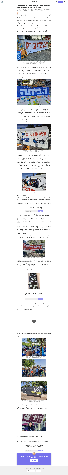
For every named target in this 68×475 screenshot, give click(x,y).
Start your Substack (31, 470)
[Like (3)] (18, 15)
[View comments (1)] (21, 15)
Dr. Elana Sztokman (22, 12)
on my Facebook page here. (37, 436)
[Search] (55, 2)
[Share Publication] (57, 2)
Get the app (38, 470)
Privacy (34, 468)
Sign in (65, 1)
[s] (34, 321)
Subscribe (60, 1)
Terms (37, 468)
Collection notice (41, 468)
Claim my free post (34, 460)
